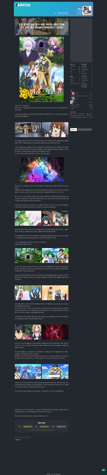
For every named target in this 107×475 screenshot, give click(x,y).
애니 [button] (41, 20)
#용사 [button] (23, 437)
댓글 (104, 472)
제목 (104, 467)
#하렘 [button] (28, 437)
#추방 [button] (20, 437)
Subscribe (58, 474)
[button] (80, 10)
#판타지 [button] (16, 437)
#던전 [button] (26, 437)
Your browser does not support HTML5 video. (42, 400)
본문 (103, 470)
